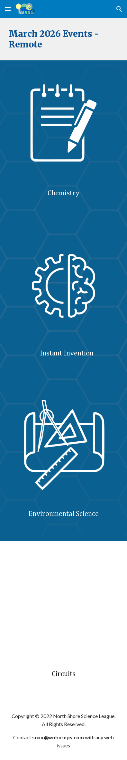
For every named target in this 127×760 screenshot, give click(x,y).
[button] (7, 9)
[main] (63, 39)
